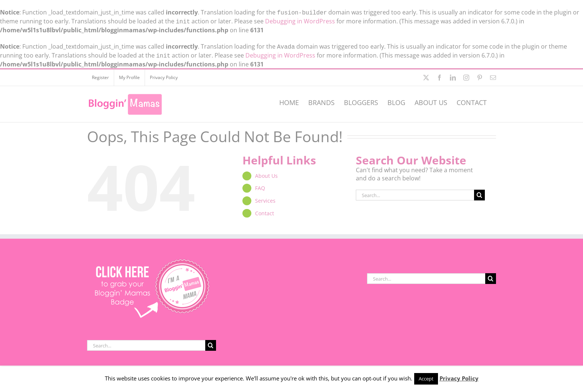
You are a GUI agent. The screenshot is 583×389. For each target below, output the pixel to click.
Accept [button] (426, 378)
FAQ (260, 185)
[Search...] (415, 192)
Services (265, 197)
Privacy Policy (459, 378)
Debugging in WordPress (300, 20)
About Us (266, 172)
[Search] (479, 192)
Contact (264, 210)
